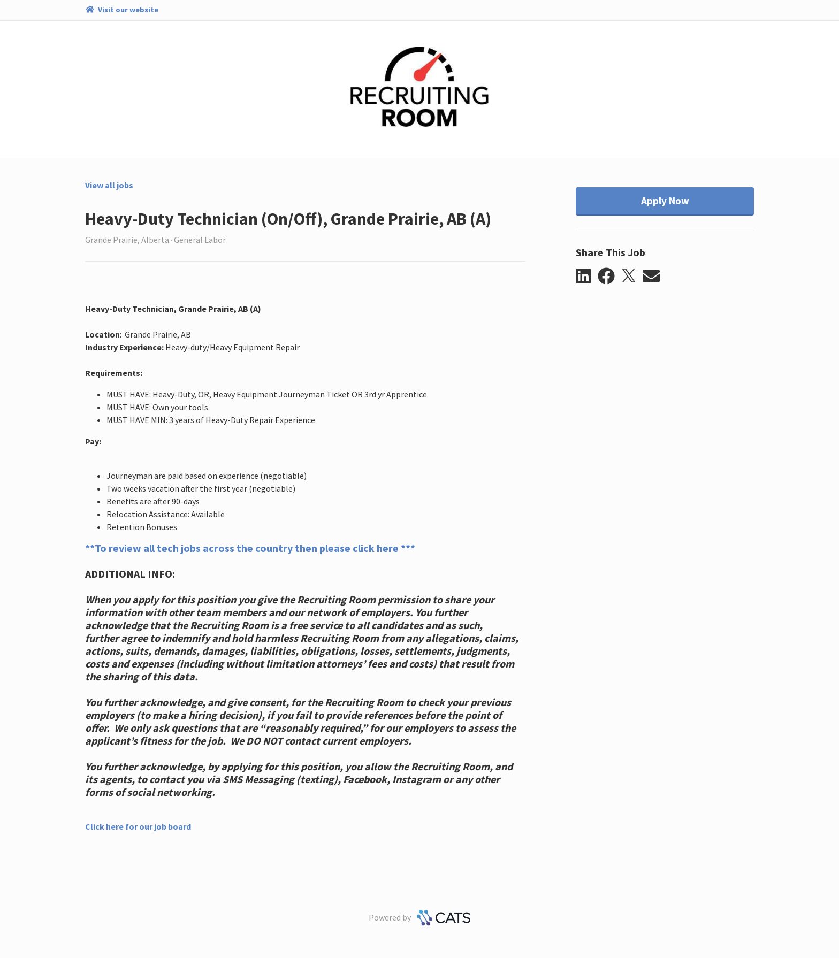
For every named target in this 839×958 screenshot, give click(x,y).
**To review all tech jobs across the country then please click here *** (250, 548)
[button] (587, 276)
